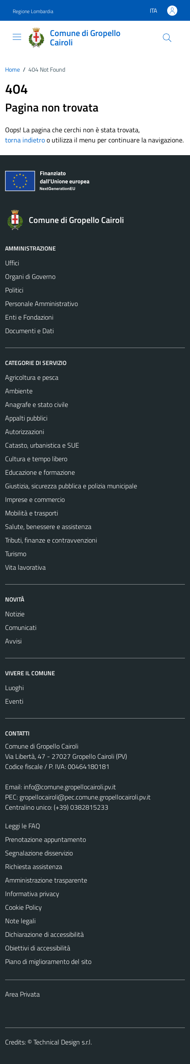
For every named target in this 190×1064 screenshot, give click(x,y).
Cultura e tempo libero (36, 459)
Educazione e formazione (40, 472)
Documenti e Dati (29, 331)
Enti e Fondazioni (29, 317)
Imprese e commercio (35, 499)
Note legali (20, 921)
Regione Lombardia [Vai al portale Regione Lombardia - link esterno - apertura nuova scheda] (33, 11)
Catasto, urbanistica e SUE (42, 445)
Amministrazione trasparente (46, 880)
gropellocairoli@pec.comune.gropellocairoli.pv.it (85, 797)
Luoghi (14, 687)
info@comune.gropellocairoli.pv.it (70, 787)
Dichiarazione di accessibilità (44, 934)
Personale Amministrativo (41, 303)
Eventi (14, 701)
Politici (14, 290)
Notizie (15, 614)
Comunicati (20, 627)
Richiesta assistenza (33, 866)
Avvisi (13, 641)
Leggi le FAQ (22, 826)
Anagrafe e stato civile (36, 404)
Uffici (12, 263)
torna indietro (25, 140)
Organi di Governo (30, 276)
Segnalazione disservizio (39, 853)
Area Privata (22, 994)
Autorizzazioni (24, 431)
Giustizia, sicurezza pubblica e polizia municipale (71, 486)
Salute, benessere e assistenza (48, 526)
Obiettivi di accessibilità (37, 948)
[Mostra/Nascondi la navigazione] (17, 37)
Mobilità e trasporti (31, 513)
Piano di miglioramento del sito (48, 961)
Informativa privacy (32, 894)
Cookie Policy (23, 907)
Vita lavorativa (25, 567)
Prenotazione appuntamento (45, 839)
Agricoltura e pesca (31, 377)
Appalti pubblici (26, 418)
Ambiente (19, 391)
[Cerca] (167, 38)
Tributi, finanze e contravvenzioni (51, 540)
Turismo (15, 554)
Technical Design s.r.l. (62, 1042)
